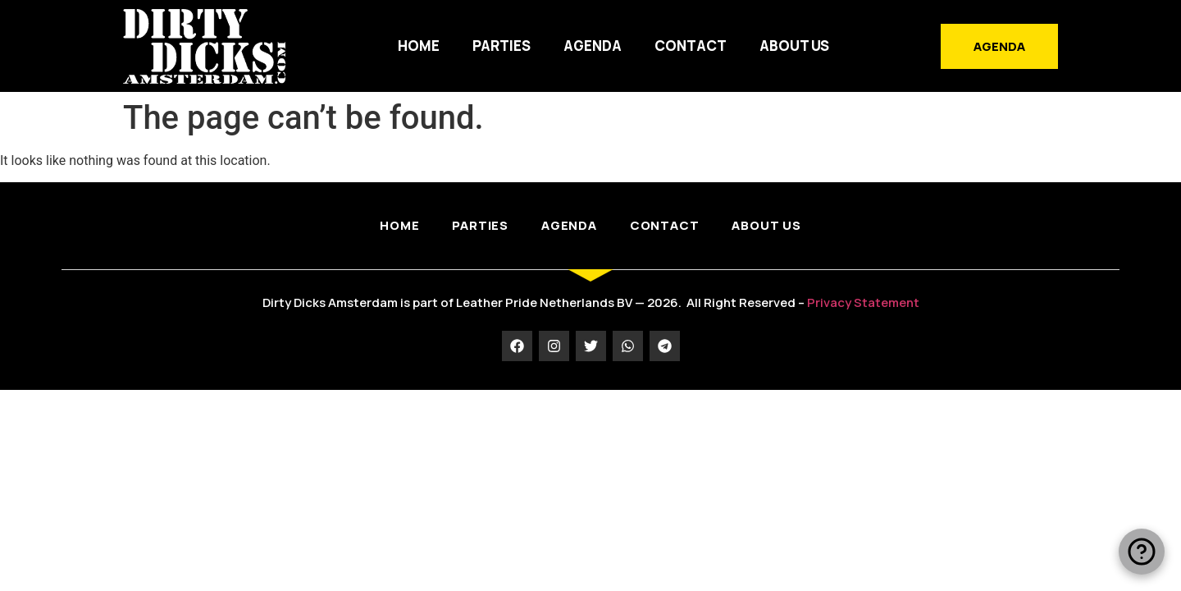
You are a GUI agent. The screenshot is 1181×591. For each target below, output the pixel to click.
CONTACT (690, 45)
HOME (419, 45)
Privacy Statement (863, 302)
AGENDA (592, 45)
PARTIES (501, 45)
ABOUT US (794, 45)
